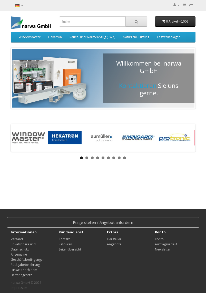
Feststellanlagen (168, 37)
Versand (17, 239)
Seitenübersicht (70, 249)
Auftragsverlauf (166, 244)
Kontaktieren (137, 85)
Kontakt (64, 239)
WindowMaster (30, 37)
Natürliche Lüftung (136, 37)
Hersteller (114, 239)
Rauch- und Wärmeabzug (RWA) (92, 37)
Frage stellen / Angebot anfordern (103, 222)
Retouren (65, 244)
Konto (159, 239)
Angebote (114, 244)
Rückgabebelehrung (25, 265)
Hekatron (55, 37)
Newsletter (163, 249)
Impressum (19, 288)
